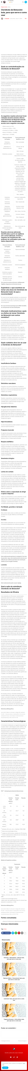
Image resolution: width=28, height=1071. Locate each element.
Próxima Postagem (22, 1040)
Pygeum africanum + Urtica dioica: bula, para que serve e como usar (14, 1020)
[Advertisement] (14, 36)
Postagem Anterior (6, 1040)
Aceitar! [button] (5, 1067)
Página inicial (4, 6)
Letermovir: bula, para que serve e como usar (14, 999)
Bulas (9, 6)
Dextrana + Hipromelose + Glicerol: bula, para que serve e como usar (14, 958)
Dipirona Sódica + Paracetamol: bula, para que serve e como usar (14, 978)
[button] (1, 2)
